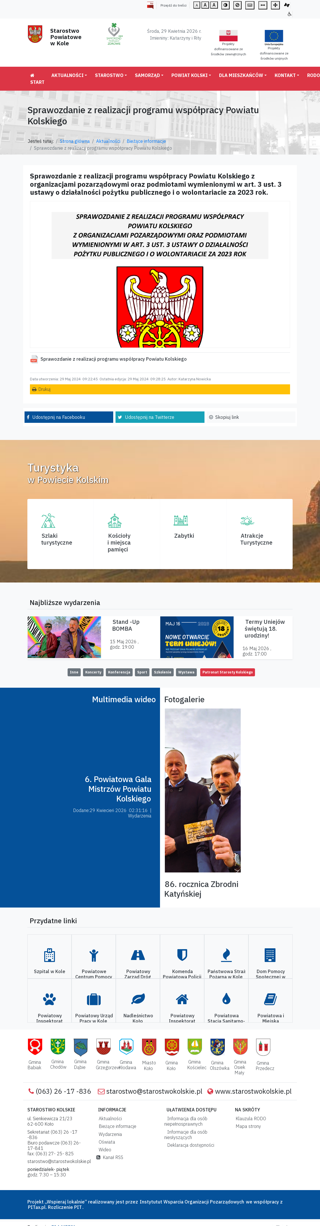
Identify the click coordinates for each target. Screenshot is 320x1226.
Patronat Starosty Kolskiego (227, 672)
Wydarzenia (109, 1134)
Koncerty (93, 672)
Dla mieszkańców (241, 75)
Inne (74, 672)
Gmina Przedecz (265, 1065)
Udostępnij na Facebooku (58, 417)
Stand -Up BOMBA (125, 625)
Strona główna (75, 141)
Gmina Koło (171, 1065)
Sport (142, 672)
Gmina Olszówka (220, 1065)
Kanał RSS (109, 1157)
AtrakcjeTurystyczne (256, 539)
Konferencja (119, 672)
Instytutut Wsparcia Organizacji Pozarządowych (191, 1202)
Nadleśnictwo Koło (138, 1018)
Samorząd (147, 75)
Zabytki (184, 535)
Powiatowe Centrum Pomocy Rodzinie (93, 977)
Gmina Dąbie (80, 1064)
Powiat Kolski (189, 75)
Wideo (103, 1149)
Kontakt (285, 75)
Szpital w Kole (49, 971)
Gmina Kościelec (196, 1064)
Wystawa (186, 672)
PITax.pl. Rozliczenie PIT (55, 1207)
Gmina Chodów (58, 1064)
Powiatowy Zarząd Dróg (137, 974)
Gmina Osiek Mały (240, 1067)
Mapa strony (247, 1126)
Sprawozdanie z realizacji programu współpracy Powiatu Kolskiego (113, 359)
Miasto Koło (149, 1065)
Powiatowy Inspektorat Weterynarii (49, 1021)
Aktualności (67, 75)
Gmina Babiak (34, 1064)
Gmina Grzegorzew (108, 1064)
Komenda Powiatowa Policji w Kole (182, 977)
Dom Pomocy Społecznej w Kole (270, 977)
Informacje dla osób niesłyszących (185, 1134)
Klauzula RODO (249, 1118)
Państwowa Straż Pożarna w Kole (227, 974)
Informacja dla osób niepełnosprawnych (185, 1121)
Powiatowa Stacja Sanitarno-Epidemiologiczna (226, 1021)
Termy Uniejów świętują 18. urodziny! (265, 628)
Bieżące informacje (146, 141)
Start (37, 79)
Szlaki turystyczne (56, 539)
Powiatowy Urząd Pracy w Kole (94, 1018)
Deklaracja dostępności (189, 1145)
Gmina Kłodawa (127, 1064)
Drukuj (44, 389)
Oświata (105, 1142)
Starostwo (109, 75)
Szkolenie (162, 672)
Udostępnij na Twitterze (149, 417)
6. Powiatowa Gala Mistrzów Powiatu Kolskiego (118, 788)
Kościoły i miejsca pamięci (119, 542)
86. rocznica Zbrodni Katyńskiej (201, 889)
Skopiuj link (227, 417)
